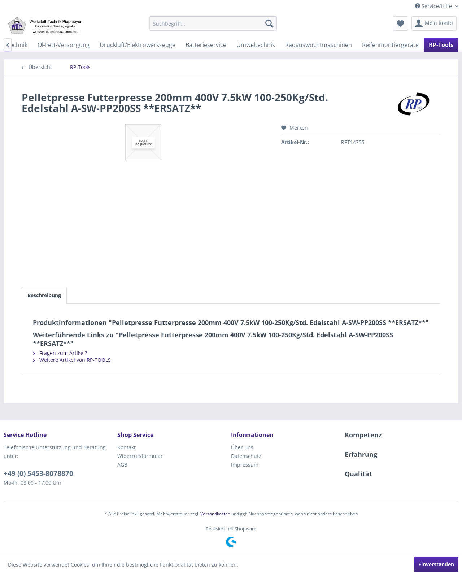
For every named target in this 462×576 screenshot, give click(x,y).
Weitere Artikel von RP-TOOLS (72, 359)
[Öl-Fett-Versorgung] (63, 45)
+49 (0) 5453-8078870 (38, 473)
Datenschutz (246, 455)
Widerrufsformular (140, 455)
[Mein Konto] (434, 23)
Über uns (242, 447)
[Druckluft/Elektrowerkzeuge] (137, 45)
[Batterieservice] (205, 45)
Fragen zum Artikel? (60, 353)
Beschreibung (44, 295)
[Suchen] (269, 23)
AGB (122, 464)
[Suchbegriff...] (213, 23)
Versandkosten (215, 514)
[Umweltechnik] (255, 45)
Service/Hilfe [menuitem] (434, 6)
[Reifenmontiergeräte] (390, 45)
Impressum (244, 464)
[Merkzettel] (400, 23)
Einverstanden (436, 564)
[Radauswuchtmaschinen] (318, 45)
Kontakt (126, 447)
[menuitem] (213, 23)
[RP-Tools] (441, 45)
